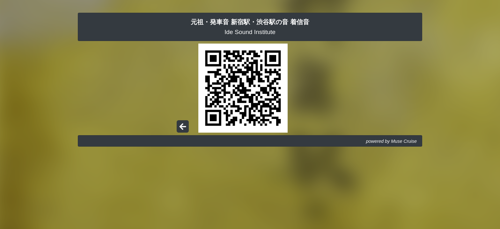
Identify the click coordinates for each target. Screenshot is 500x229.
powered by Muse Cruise (391, 141)
